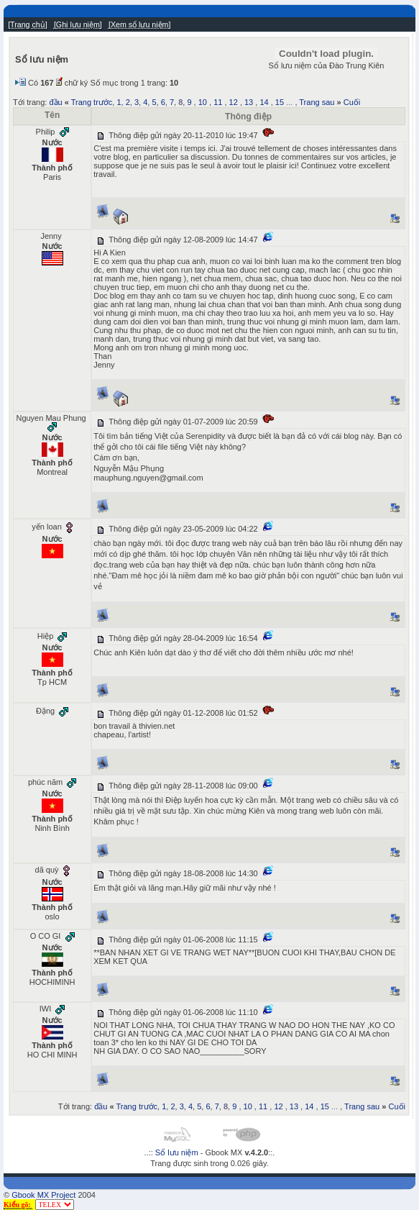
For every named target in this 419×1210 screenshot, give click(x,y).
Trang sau (316, 102)
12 (233, 102)
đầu (55, 102)
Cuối (352, 102)
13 (248, 102)
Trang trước (92, 102)
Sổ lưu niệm (176, 1152)
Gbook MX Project (43, 1195)
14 (263, 102)
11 (217, 102)
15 (279, 102)
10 (202, 102)
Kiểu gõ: (18, 1205)
